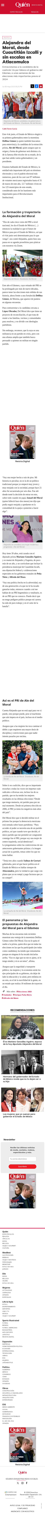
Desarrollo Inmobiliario (12, 1393)
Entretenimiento (8, 1306)
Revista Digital (37, 5)
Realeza (34, 12)
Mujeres (6, 1287)
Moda (4, 1241)
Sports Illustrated (10, 1320)
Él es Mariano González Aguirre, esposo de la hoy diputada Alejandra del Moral (22, 1042)
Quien (18, 1483)
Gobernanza (7, 1412)
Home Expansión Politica (12, 1346)
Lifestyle (6, 1334)
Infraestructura (9, 1395)
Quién (5, 1231)
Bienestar (6, 1264)
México (5, 1372)
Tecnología (7, 1353)
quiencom (24, 1482)
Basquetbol (7, 1330)
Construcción (8, 1391)
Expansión (7, 1341)
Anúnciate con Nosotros (22, 1511)
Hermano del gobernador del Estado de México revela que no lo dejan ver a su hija (22, 1079)
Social (5, 1409)
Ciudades (7, 995)
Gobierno (6, 1370)
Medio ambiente (8, 1407)
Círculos (6, 1239)
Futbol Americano (9, 1328)
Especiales (6, 1297)
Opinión (5, 1295)
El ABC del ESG (8, 1421)
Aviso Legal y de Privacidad (22, 1505)
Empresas (6, 1344)
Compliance (22, 1508)
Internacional (8, 1351)
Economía (6, 1349)
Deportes (6, 1309)
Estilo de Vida (8, 1267)
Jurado (5, 1269)
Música (5, 1313)
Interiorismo (7, 1400)
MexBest (6, 1252)
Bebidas (5, 1257)
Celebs (5, 1281)
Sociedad (6, 1383)
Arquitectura (8, 1397)
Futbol (5, 1323)
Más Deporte (7, 1332)
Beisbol (5, 1325)
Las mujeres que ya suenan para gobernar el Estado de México (19, 1115)
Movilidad (6, 1414)
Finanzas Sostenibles (11, 1416)
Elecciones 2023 (25, 992)
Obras (5, 1355)
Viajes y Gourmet (9, 1246)
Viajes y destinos (9, 1260)
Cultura (5, 1248)
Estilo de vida (8, 1283)
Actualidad (7, 1290)
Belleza (5, 1243)
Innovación (7, 1418)
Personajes (7, 1262)
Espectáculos (16, 12)
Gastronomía (7, 1255)
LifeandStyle (7, 1362)
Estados (5, 1379)
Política (7, 37)
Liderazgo (6, 1292)
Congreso (6, 1374)
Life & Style (7, 1301)
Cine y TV (5, 1311)
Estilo (4, 1304)
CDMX (4, 1376)
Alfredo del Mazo (10, 998)
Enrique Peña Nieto (23, 995)
